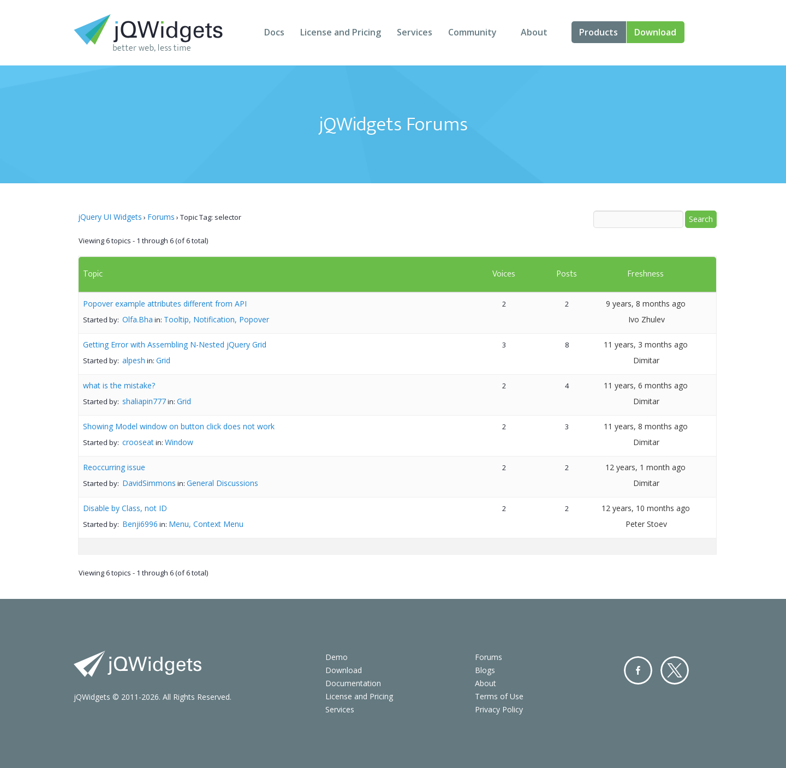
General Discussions (222, 483)
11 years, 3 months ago (646, 344)
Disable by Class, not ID (125, 508)
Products (598, 32)
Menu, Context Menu (206, 524)
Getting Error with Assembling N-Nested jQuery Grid (174, 344)
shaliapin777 (144, 401)
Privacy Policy (499, 709)
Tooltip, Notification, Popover (216, 319)
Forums (161, 217)
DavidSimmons (149, 483)
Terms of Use (499, 696)
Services (414, 32)
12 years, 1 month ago (645, 467)
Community (472, 32)
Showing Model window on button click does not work (179, 426)
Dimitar (646, 360)
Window (179, 442)
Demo (336, 657)
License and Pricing (340, 32)
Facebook (638, 670)
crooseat (138, 442)
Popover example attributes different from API (165, 303)
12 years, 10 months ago (646, 508)
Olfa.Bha (137, 319)
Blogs (485, 670)
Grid (163, 360)
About (534, 32)
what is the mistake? (119, 385)
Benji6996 (140, 524)
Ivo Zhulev (646, 319)
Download (655, 32)
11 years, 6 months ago (646, 385)
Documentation (353, 683)
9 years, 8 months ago (646, 303)
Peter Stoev (646, 524)
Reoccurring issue (114, 467)
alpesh (133, 360)
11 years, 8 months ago (646, 426)
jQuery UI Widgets (110, 217)
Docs (274, 32)
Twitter (674, 670)
